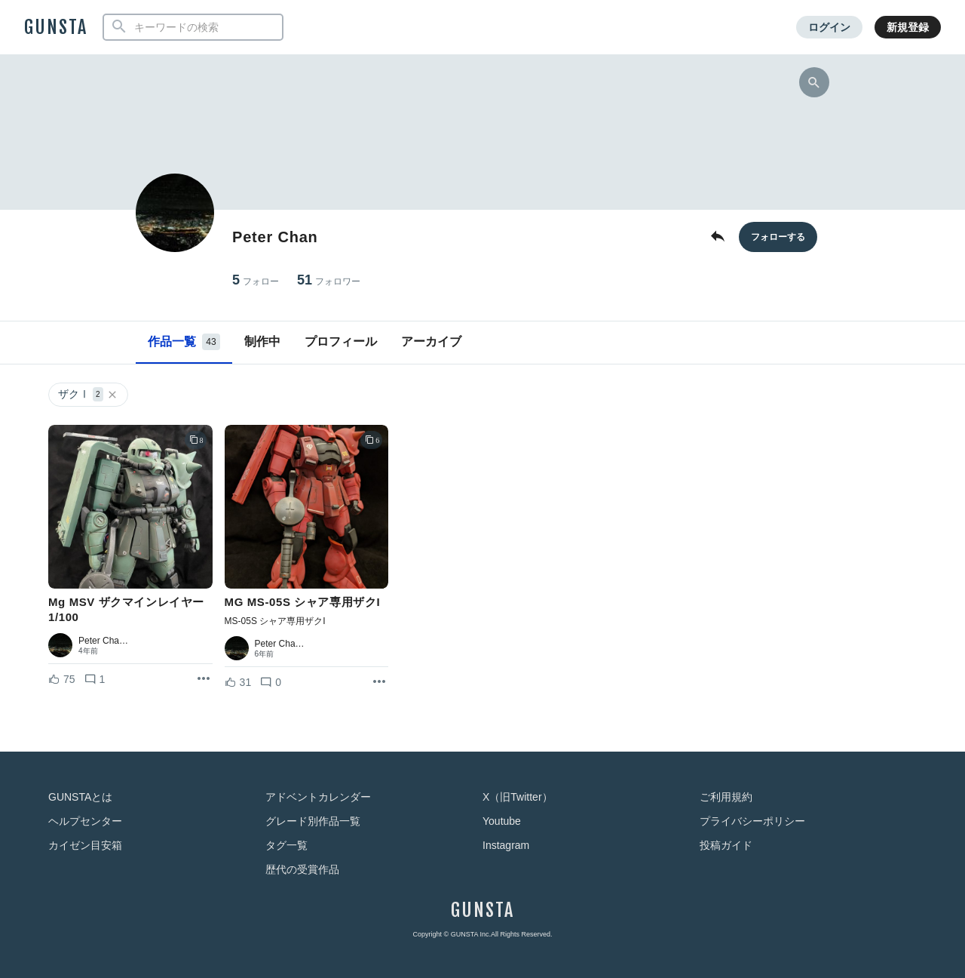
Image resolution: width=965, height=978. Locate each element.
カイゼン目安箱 (85, 845)
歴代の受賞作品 (302, 869)
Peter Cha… (103, 640)
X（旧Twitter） (517, 797)
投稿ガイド (726, 845)
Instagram (505, 845)
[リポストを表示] (204, 679)
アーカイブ (431, 341)
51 (328, 280)
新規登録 (908, 27)
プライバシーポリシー (752, 821)
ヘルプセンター (85, 821)
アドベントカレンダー (318, 797)
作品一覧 (184, 342)
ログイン (829, 27)
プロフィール (341, 341)
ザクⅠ (88, 394)
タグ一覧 (286, 845)
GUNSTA (55, 27)
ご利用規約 (726, 797)
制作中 (262, 341)
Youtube (501, 821)
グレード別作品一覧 (312, 821)
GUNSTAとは (80, 797)
